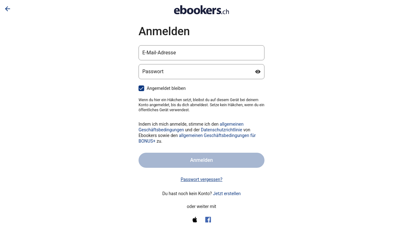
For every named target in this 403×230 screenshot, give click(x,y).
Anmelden (201, 160)
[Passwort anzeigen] (257, 71)
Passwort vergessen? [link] (202, 179)
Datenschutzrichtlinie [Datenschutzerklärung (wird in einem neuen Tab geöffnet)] (221, 129)
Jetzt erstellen (227, 193)
